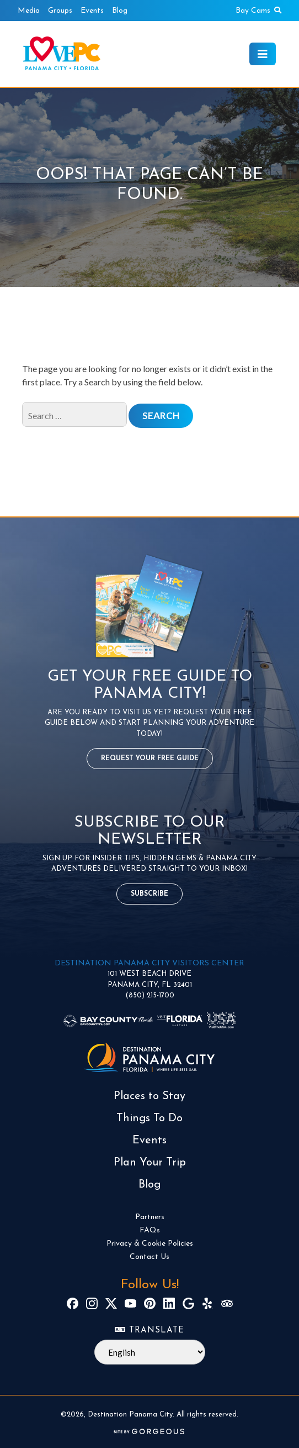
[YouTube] (130, 1303)
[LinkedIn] (169, 1303)
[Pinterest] (150, 1303)
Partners (149, 1217)
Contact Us (149, 1257)
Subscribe (149, 894)
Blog (119, 11)
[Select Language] (149, 1352)
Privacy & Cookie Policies (149, 1244)
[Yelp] (207, 1303)
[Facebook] (72, 1303)
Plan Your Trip (150, 1162)
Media (29, 11)
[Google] (188, 1303)
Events (92, 11)
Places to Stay (149, 1096)
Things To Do (149, 1118)
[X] (111, 1303)
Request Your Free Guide (150, 758)
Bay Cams (253, 11)
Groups (60, 11)
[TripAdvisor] (227, 1303)
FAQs (150, 1230)
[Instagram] (92, 1303)
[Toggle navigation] (262, 54)
